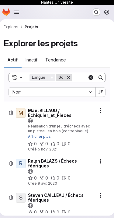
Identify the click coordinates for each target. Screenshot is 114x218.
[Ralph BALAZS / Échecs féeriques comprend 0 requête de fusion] (54, 178)
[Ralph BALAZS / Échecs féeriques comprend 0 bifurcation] (43, 178)
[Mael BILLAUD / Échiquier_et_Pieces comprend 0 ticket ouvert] (66, 143)
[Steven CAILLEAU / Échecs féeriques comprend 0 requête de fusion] (54, 212)
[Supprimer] (68, 77)
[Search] (100, 77)
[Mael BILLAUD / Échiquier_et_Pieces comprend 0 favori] (32, 143)
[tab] (13, 60)
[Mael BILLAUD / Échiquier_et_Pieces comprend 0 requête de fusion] (54, 143)
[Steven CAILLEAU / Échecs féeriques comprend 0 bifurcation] (43, 212)
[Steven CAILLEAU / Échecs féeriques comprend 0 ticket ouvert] (66, 212)
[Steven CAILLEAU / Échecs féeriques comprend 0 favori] (32, 212)
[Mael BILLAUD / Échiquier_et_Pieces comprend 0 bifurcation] (43, 143)
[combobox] (52, 92)
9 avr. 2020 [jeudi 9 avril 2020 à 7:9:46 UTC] (47, 183)
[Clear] (91, 77)
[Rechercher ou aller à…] (96, 12)
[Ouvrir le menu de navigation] (17, 12)
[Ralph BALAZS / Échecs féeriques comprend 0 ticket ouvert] (66, 178)
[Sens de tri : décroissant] (100, 92)
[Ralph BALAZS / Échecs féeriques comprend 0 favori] (32, 178)
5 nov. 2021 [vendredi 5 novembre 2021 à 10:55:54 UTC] (47, 149)
